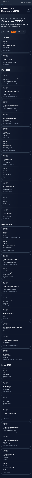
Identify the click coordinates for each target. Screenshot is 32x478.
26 (23, 32)
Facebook (22, 2)
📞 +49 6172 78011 (5, 1)
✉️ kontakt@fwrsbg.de (6, 4)
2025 (18, 32)
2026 (13, 32)
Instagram (28, 2)
